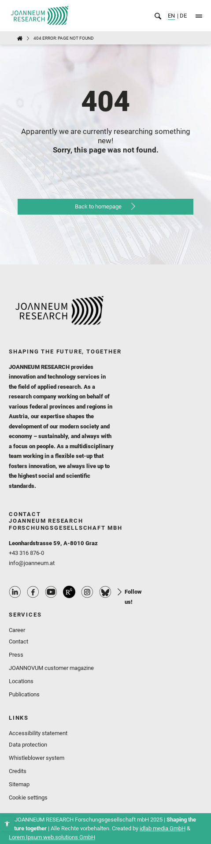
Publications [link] (24, 694)
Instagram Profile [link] (87, 592)
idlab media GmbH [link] (162, 828)
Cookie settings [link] (28, 797)
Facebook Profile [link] (33, 592)
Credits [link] (17, 771)
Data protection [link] (28, 744)
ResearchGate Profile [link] (69, 592)
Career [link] (17, 630)
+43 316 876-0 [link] (26, 553)
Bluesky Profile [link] (105, 592)
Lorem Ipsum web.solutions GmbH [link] (52, 837)
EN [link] (171, 15)
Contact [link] (18, 641)
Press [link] (16, 654)
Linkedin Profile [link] (15, 592)
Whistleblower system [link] (36, 758)
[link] (7, 824)
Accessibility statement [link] (38, 733)
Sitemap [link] (19, 784)
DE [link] (182, 15)
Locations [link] (21, 681)
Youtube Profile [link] (51, 592)
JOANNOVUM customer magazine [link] (51, 668)
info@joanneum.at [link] (32, 563)
